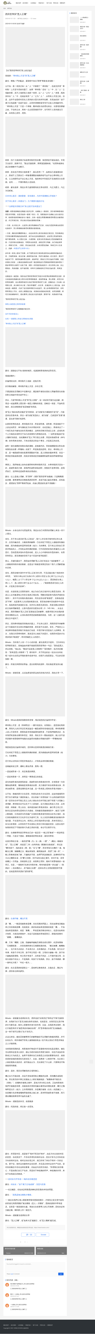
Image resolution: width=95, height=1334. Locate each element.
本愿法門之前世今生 (21, 248)
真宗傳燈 (25, 3)
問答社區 (56, 3)
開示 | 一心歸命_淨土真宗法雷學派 (20, 1294)
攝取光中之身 (84, 72)
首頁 (4, 8)
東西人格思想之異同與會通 (15, 304)
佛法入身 (82, 99)
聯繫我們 (62, 3)
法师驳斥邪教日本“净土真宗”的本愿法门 (25, 206)
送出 (61, 1274)
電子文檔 (49, 3)
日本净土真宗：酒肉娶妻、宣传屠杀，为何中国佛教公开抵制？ (31, 196)
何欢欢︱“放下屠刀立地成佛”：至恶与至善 (28, 1184)
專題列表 (41, 3)
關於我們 (18, 3)
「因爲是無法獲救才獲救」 (22, 1195)
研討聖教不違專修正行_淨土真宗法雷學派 (22, 1283)
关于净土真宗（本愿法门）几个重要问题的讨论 (24, 201)
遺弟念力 (25, 18)
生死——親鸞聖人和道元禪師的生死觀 (19, 319)
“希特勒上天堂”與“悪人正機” (24, 76)
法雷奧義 (33, 3)
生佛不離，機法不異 (19, 918)
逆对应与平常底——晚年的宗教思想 (22, 1179)
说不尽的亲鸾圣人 (12, 314)
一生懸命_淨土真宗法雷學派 (18, 1304)
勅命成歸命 (83, 36)
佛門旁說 (20, 18)
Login (11, 1274)
